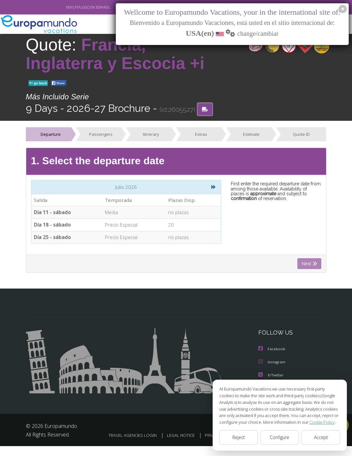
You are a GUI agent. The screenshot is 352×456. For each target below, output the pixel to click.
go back (38, 83)
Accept (321, 437)
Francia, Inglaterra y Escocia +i (115, 54)
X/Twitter (271, 376)
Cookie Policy (317, 422)
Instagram (272, 363)
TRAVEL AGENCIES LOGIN (172, 436)
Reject (238, 437)
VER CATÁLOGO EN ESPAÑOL (73, 7)
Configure (280, 437)
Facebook (272, 350)
